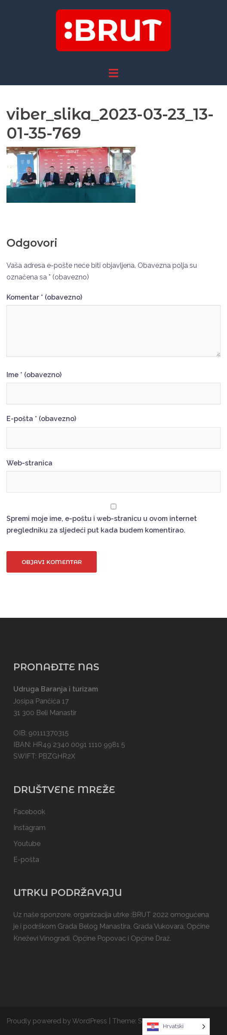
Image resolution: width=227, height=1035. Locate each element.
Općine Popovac (99, 938)
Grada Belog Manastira (94, 926)
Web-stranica (29, 463)
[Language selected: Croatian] (176, 1026)
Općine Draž (150, 938)
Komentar (44, 297)
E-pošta (41, 419)
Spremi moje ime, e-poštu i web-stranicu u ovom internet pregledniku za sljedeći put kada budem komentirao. (101, 524)
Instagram (29, 828)
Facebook (29, 812)
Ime (33, 375)
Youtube (26, 844)
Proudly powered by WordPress (56, 1021)
